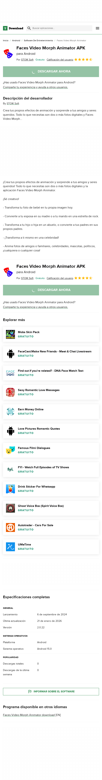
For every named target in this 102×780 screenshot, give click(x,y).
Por (24, 59)
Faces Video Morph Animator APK (50, 50)
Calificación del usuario (70, 59)
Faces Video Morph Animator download (29, 715)
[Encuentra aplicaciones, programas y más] (59, 28)
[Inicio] (5, 41)
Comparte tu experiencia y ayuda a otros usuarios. (35, 87)
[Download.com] (13, 28)
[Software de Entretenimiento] (38, 41)
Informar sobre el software (51, 691)
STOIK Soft (13, 103)
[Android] (16, 41)
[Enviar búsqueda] (29, 28)
